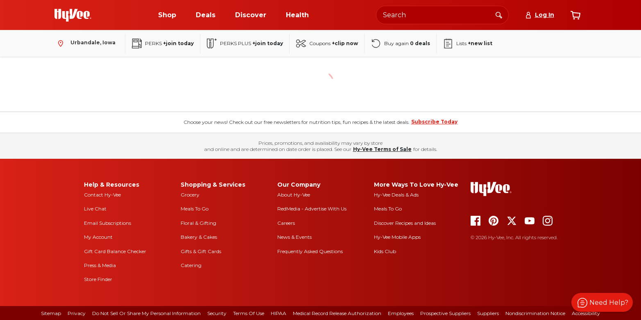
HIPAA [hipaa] (278, 313)
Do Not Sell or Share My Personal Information (146, 313)
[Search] (499, 14)
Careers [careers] (286, 223)
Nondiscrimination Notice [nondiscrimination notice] (535, 313)
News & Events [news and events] (294, 237)
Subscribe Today (434, 122)
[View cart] (575, 15)
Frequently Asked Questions (310, 251)
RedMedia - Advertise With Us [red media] (312, 209)
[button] (602, 302)
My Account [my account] (98, 237)
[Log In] (540, 15)
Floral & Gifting (198, 223)
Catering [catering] (191, 265)
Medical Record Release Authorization (337, 313)
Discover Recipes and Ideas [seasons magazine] (405, 223)
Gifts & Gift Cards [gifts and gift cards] (201, 251)
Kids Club (385, 251)
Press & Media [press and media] (100, 265)
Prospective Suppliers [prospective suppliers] (445, 313)
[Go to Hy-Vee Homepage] (72, 15)
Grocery (190, 195)
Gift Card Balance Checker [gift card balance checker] (115, 251)
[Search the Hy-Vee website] (442, 15)
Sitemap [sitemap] (51, 313)
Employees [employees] (401, 313)
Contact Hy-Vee (102, 195)
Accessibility (586, 313)
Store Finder (98, 279)
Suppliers (488, 313)
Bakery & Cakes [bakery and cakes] (199, 237)
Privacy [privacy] (77, 313)
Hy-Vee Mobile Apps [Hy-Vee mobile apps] (397, 237)
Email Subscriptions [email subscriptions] (107, 223)
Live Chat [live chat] (95, 209)
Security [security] (217, 313)
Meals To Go (194, 209)
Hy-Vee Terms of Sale (382, 149)
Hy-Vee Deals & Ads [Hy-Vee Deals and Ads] (396, 195)
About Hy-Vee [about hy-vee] (293, 195)
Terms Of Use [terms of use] (248, 313)
